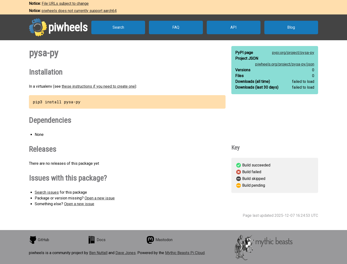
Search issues (47, 192)
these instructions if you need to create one (98, 86)
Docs (97, 240)
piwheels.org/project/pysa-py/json (284, 64)
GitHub (39, 240)
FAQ (175, 27)
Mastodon (160, 240)
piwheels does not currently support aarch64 (79, 10)
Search (118, 27)
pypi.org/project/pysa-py (293, 52)
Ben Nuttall (98, 253)
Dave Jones (125, 253)
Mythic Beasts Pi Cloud (185, 253)
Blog (291, 27)
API (233, 27)
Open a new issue (100, 198)
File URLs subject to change (65, 3)
